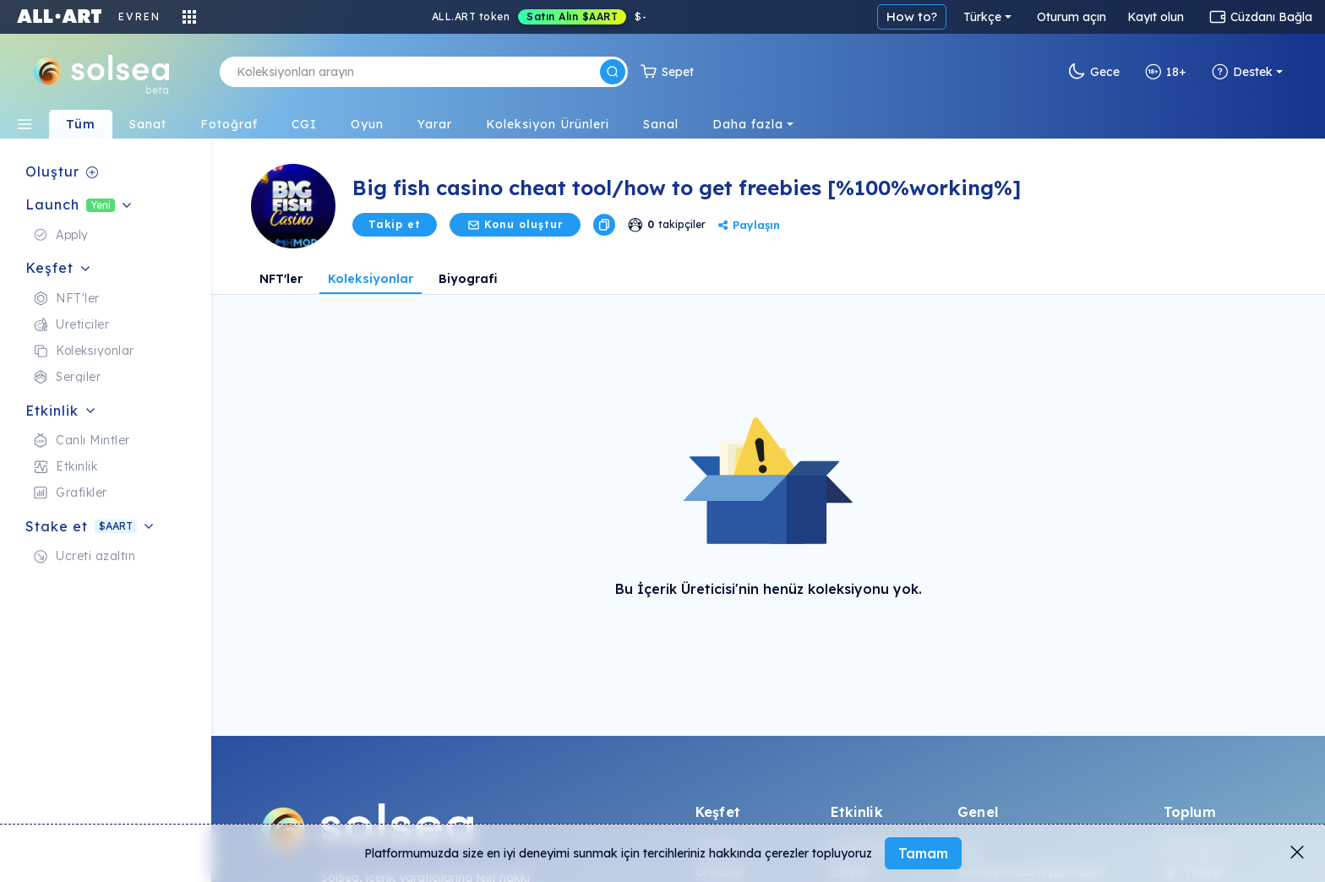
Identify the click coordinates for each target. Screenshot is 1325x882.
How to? (911, 16)
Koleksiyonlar (370, 278)
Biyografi (468, 278)
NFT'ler (281, 278)
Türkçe (982, 16)
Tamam (923, 853)
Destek (1242, 71)
